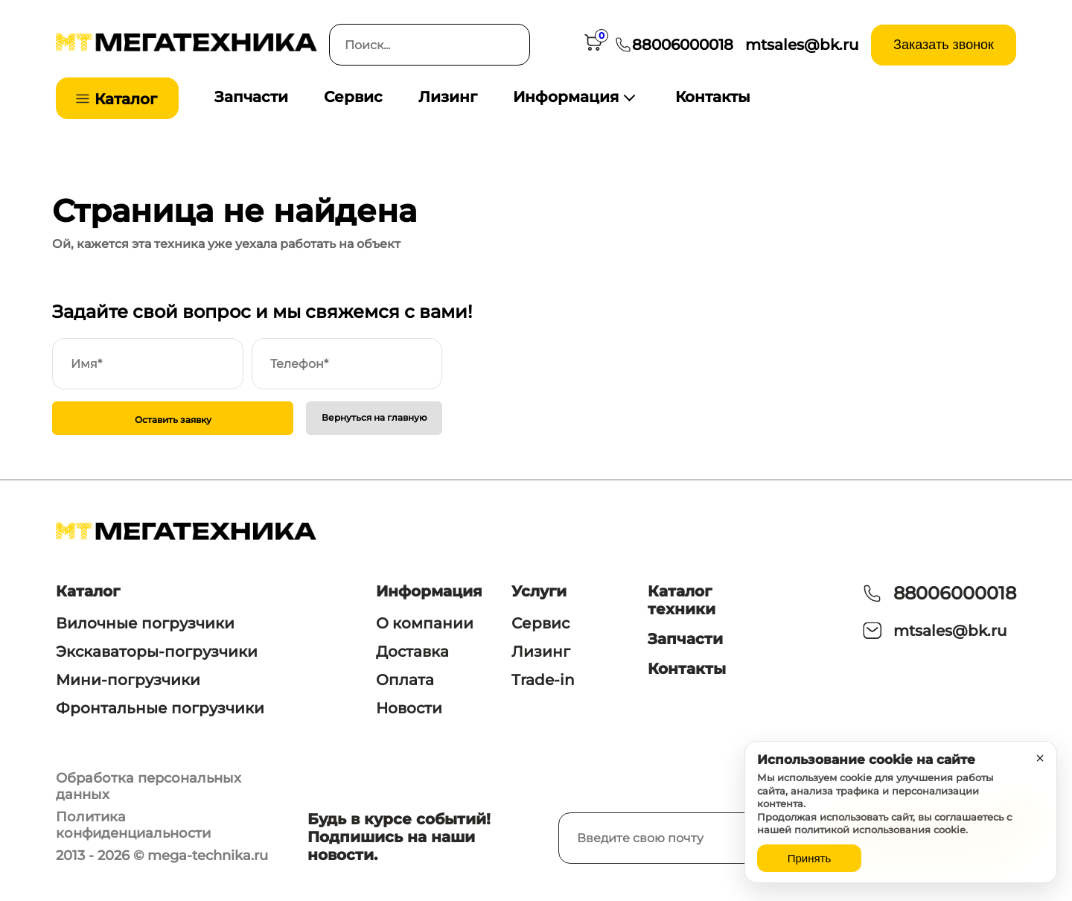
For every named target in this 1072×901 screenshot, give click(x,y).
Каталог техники (681, 600)
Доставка (412, 651)
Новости (409, 708)
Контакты (712, 97)
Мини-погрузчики (128, 680)
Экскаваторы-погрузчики (157, 651)
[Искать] (509, 45)
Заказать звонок (943, 44)
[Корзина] (593, 45)
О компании (424, 623)
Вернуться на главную (374, 417)
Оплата (405, 680)
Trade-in (543, 680)
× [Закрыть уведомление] (1040, 758)
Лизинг (447, 97)
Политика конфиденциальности (133, 825)
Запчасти (251, 97)
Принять (810, 858)
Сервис (353, 97)
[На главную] (186, 47)
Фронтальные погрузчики (160, 708)
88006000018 (954, 593)
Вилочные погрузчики (145, 623)
